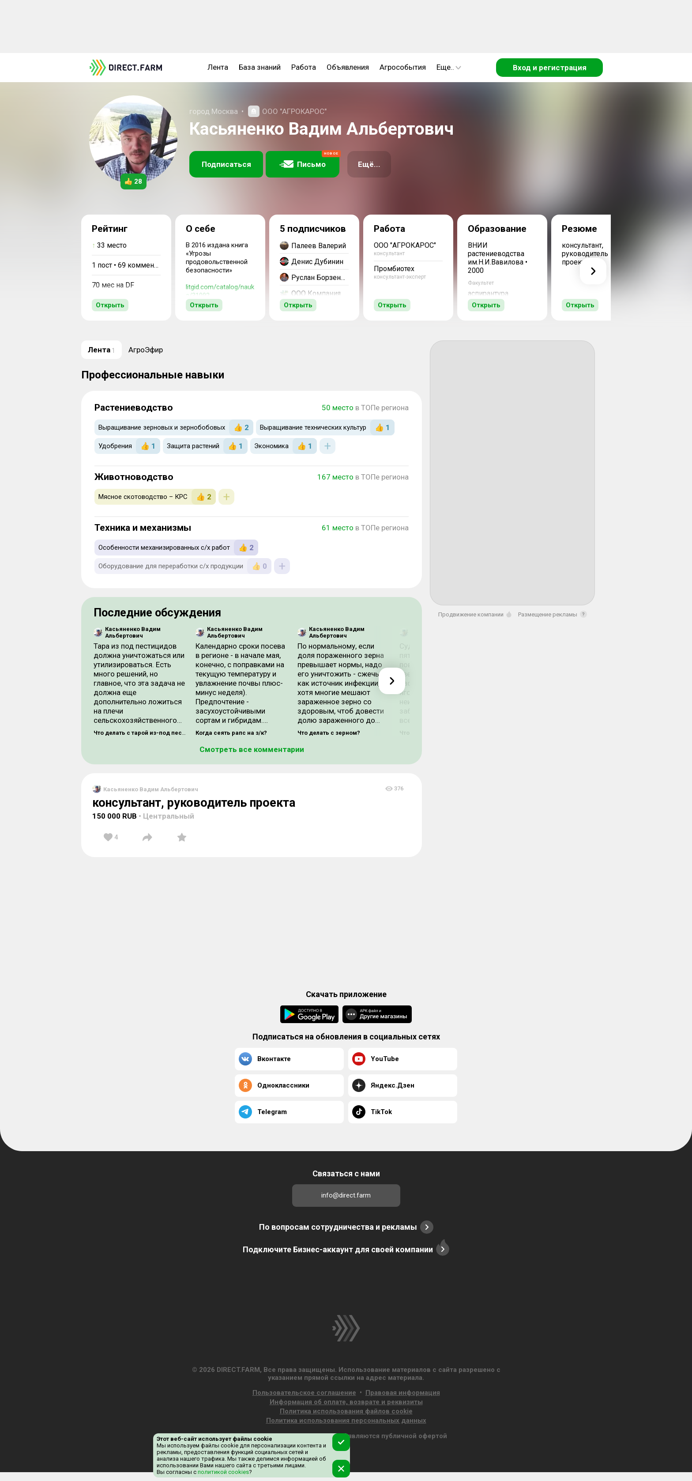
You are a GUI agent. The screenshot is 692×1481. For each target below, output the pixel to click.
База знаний (260, 67)
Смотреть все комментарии (251, 749)
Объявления (348, 67)
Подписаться (226, 164)
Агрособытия (403, 67)
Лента (217, 67)
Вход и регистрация (550, 67)
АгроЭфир (145, 349)
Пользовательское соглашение (304, 1393)
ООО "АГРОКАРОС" (294, 111)
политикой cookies (222, 1472)
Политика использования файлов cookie (346, 1411)
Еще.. (448, 67)
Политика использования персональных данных (346, 1420)
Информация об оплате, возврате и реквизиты (346, 1402)
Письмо (309, 160)
